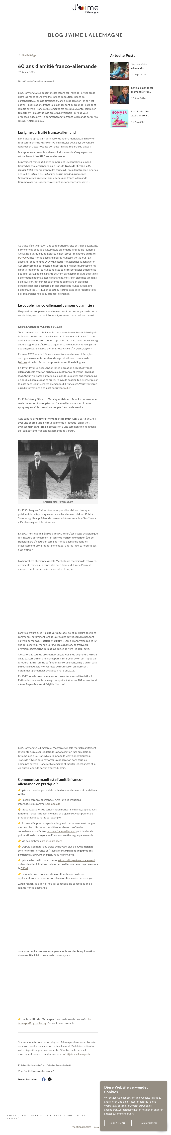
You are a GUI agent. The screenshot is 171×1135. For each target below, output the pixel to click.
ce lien (67, 387)
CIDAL (24, 868)
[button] (8, 9)
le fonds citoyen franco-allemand (76, 860)
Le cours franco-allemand (61, 831)
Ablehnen (118, 1123)
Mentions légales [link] (81, 1126)
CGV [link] (97, 1126)
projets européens (51, 840)
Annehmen (149, 1123)
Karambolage (52, 803)
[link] (85, 8)
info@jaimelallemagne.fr (76, 1053)
